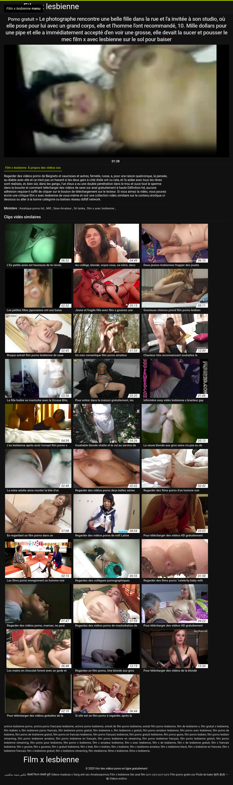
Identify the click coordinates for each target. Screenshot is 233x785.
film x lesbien (102, 748)
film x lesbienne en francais (204, 748)
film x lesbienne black (174, 748)
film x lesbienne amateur (144, 748)
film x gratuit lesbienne (65, 748)
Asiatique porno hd (32, 209)
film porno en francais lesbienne (72, 735)
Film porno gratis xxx (182, 775)
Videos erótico (118, 780)
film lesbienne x (103, 731)
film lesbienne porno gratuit (75, 731)
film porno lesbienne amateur (36, 739)
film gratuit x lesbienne (215, 727)
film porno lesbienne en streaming (119, 739)
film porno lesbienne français (160, 739)
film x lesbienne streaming (71, 752)
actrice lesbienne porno (18, 727)
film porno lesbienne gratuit (197, 739)
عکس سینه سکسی (15, 775)
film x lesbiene (120, 748)
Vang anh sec (82, 775)
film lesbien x (12, 731)
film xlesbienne (97, 752)
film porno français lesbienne (110, 735)
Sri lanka (82, 209)
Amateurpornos (99, 775)
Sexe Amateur (65, 209)
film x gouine (24, 748)
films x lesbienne (139, 752)
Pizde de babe (204, 775)
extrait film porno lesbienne (159, 727)
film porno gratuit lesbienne (145, 735)
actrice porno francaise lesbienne (54, 727)
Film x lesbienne (119, 775)
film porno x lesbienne (77, 744)
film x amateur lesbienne (108, 744)
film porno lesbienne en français (76, 739)
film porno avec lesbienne (195, 731)
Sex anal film (137, 775)
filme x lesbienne (118, 752)
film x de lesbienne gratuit (194, 744)
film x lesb (87, 748)
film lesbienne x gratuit (127, 731)
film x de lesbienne (164, 744)
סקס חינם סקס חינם (157, 775)
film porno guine (173, 735)
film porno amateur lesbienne (161, 731)
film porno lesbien (195, 735)
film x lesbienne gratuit (41, 752)
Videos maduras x (62, 775)
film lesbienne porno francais (39, 731)
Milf (51, 209)
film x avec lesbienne (105, 209)
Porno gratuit (22, 19)
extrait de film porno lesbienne (123, 727)
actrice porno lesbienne (89, 727)
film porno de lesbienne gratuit (33, 735)
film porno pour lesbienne (46, 744)
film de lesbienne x (188, 727)
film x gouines (42, 748)
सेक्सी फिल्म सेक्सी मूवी (38, 775)
